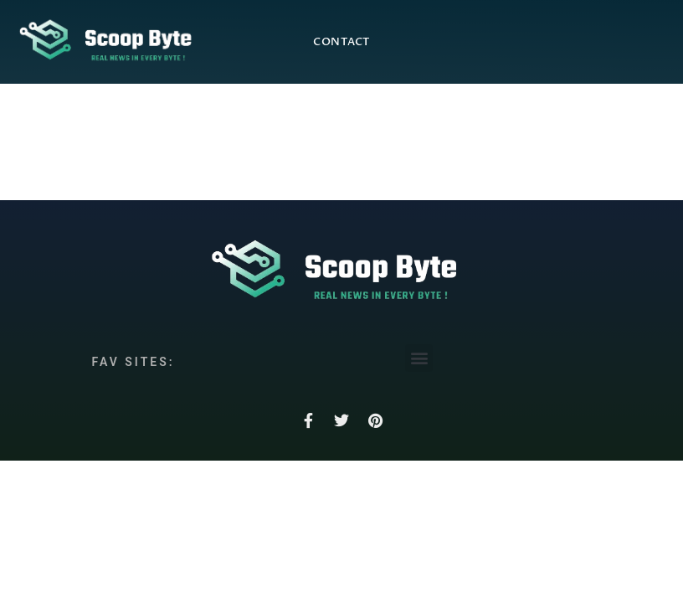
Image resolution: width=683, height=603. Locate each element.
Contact (341, 41)
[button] (419, 358)
